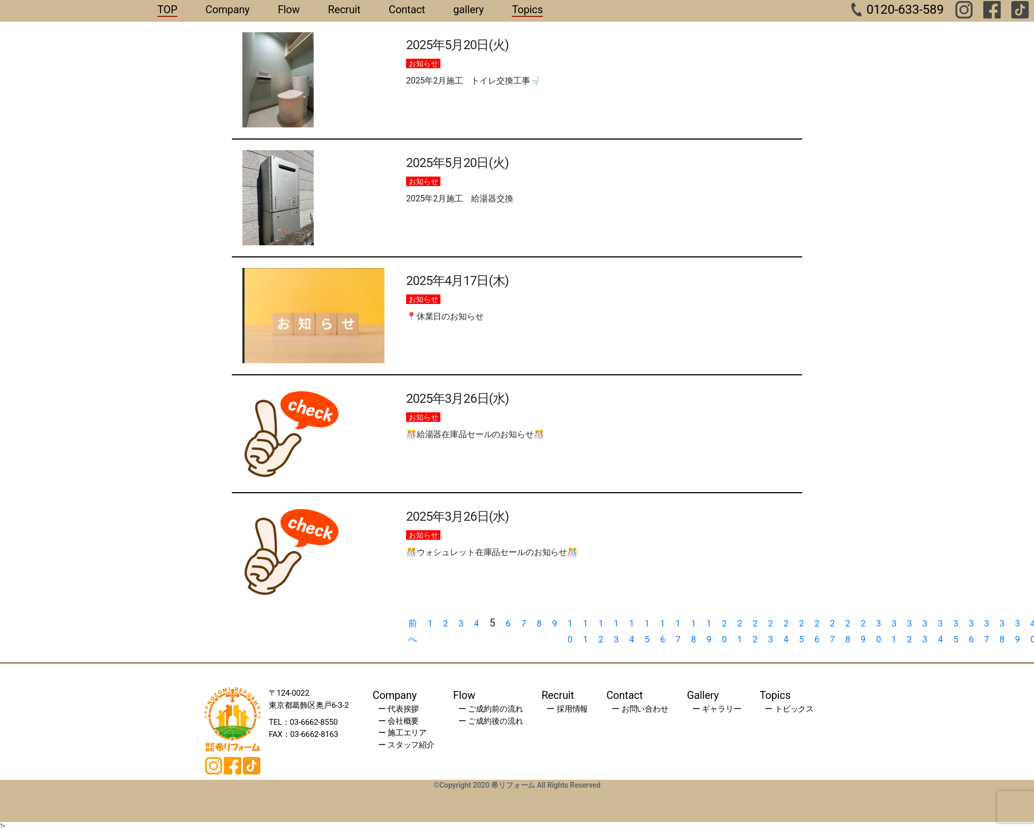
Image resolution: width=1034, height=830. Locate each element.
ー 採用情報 (567, 709)
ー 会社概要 (398, 721)
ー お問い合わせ (640, 709)
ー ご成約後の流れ (490, 721)
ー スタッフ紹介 (406, 745)
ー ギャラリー (716, 709)
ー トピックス (789, 709)
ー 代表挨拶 (398, 709)
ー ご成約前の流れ (490, 709)
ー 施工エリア (402, 732)
